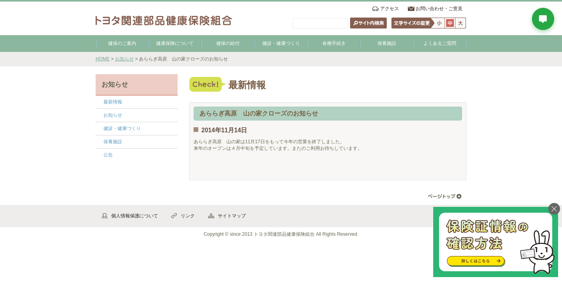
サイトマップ (232, 216)
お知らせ (124, 59)
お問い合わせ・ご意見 (439, 8)
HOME (103, 59)
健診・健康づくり (281, 43)
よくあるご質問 (439, 43)
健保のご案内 (122, 43)
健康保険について (175, 43)
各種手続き (334, 43)
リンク (188, 216)
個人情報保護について (134, 216)
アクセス (389, 8)
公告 (108, 155)
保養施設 (386, 43)
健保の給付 (228, 43)
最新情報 (112, 102)
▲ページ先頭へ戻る (444, 196)
